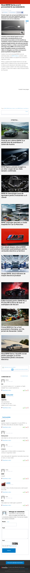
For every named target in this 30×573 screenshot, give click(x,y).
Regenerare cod (13, 546)
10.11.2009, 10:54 (10, 484)
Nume (4, 521)
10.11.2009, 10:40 (9, 471)
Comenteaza (12, 12)
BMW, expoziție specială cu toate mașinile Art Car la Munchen (14, 223)
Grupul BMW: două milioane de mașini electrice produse (13, 274)
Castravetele (6, 417)
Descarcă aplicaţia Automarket (15, 562)
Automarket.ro (15, 2)
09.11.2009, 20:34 (10, 396)
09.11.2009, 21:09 (5, 418)
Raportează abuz (7, 390)
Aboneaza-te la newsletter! (10, 367)
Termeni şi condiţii (23, 568)
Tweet (26, 111)
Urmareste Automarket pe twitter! (21, 369)
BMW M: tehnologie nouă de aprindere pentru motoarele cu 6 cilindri (14, 195)
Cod (3, 540)
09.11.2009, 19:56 (9, 381)
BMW (27, 21)
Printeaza (5, 12)
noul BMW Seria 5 (19, 108)
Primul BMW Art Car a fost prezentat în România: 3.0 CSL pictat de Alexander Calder (12, 329)
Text (3, 527)
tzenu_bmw (9, 394)
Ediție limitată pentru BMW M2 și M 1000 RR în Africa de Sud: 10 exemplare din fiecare (14, 302)
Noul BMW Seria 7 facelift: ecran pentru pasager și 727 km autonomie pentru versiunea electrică (14, 356)
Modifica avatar (4, 513)
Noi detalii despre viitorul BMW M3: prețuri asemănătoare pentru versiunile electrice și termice (14, 249)
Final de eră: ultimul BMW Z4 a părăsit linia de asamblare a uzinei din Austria (13, 142)
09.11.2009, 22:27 (9, 446)
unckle (8, 483)
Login (8, 521)
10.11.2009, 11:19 (9, 498)
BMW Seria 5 (15, 56)
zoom (22, 32)
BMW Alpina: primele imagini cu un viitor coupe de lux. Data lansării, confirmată (13, 169)
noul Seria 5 (26, 108)
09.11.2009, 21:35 (9, 433)
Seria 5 (14, 108)
